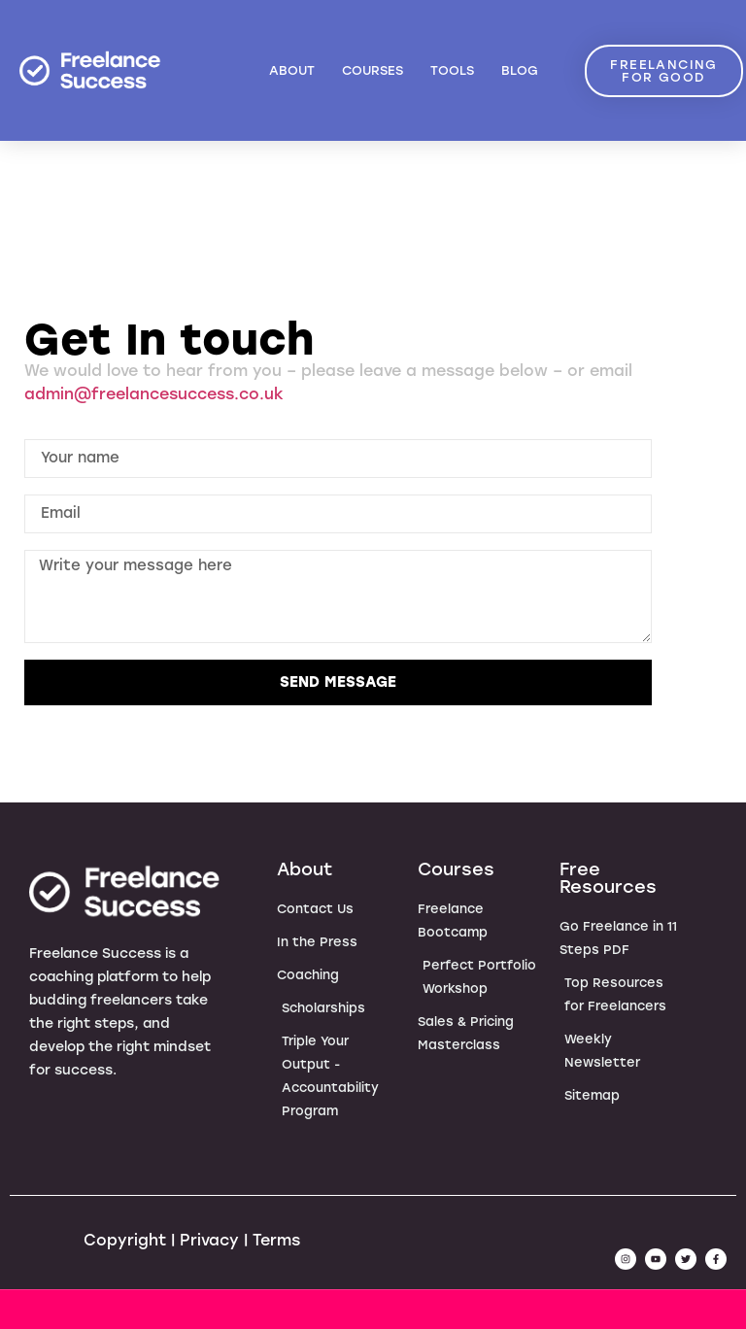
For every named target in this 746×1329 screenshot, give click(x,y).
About (292, 70)
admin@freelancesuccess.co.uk (154, 394)
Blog (519, 70)
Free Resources (608, 878)
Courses (372, 70)
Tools (452, 70)
